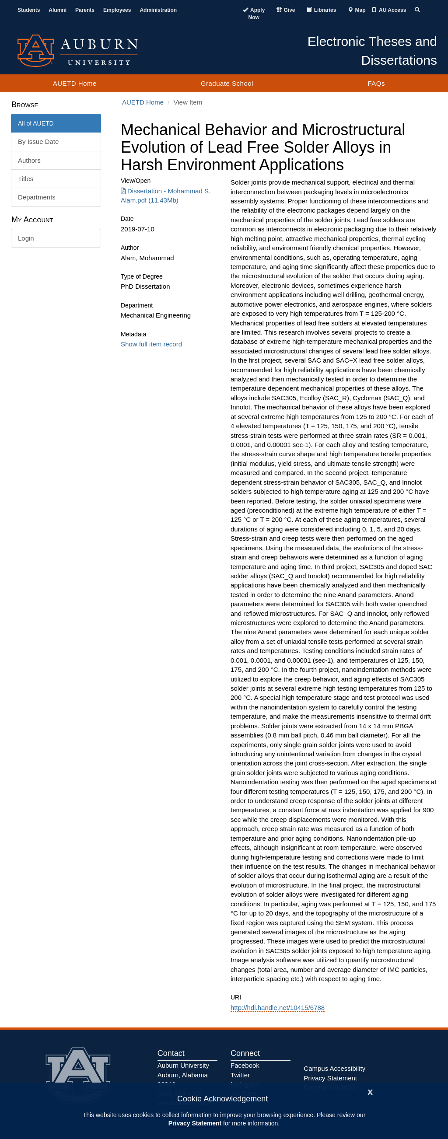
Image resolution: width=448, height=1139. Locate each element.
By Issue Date (38, 141)
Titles (25, 178)
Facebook (245, 1065)
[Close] (370, 1091)
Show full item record (151, 344)
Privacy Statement (194, 1123)
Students (29, 10)
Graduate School (227, 83)
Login (26, 238)
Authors (29, 160)
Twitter (240, 1075)
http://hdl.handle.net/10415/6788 (278, 1007)
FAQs (376, 83)
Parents (84, 10)
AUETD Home (75, 83)
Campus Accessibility (334, 1068)
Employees (117, 10)
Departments (37, 197)
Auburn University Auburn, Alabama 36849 (183, 1075)
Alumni (57, 10)
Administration (158, 10)
